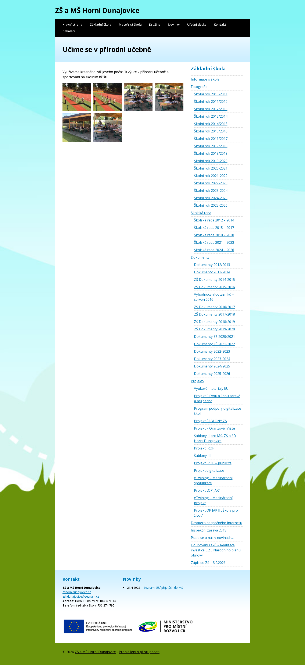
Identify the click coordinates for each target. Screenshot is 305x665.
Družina (155, 24)
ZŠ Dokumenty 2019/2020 (214, 329)
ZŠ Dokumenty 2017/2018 (214, 314)
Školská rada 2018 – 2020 (214, 235)
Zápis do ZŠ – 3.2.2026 (208, 562)
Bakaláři (68, 31)
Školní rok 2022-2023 (210, 183)
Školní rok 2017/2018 (210, 146)
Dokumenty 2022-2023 (212, 351)
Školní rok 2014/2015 (210, 123)
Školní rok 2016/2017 (210, 138)
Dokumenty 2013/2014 (212, 272)
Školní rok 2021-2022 (210, 175)
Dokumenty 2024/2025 (212, 366)
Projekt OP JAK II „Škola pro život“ (216, 513)
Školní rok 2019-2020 (210, 161)
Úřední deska (197, 24)
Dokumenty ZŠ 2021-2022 (214, 344)
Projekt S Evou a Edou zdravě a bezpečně (217, 398)
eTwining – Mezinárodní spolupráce (213, 480)
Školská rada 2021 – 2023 (214, 242)
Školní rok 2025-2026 (210, 205)
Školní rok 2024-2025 (210, 198)
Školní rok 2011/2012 (210, 101)
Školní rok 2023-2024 (210, 190)
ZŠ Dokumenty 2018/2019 (214, 321)
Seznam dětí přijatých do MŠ (163, 588)
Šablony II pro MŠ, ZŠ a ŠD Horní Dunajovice (215, 438)
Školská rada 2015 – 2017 (214, 227)
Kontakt (220, 24)
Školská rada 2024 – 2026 (214, 250)
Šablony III (202, 455)
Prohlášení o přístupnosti (139, 652)
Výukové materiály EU (211, 388)
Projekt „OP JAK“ (207, 490)
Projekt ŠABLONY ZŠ (210, 421)
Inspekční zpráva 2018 (208, 530)
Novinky (174, 24)
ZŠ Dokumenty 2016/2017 (214, 307)
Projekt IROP (204, 448)
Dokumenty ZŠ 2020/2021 (214, 336)
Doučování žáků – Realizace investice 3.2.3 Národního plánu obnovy (216, 550)
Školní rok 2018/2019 (210, 153)
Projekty (197, 381)
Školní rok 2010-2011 (210, 94)
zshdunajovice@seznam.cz (80, 596)
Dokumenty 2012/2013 (212, 264)
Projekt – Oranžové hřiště (214, 428)
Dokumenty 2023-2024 (212, 358)
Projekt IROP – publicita (213, 463)
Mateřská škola (130, 24)
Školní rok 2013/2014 (210, 116)
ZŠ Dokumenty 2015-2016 (214, 287)
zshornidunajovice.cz (76, 592)
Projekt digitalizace (209, 470)
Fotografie (199, 86)
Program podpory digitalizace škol (217, 411)
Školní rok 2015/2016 (210, 131)
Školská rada (201, 212)
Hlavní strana (72, 24)
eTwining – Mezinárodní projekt (213, 500)
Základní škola (100, 24)
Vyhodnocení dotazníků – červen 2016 (214, 297)
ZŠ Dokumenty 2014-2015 (214, 279)
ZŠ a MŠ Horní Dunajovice (97, 10)
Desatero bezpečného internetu (216, 522)
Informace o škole (205, 79)
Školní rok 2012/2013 (210, 109)
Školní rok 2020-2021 (210, 168)
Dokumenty (200, 257)
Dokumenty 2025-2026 (212, 373)
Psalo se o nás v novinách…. (212, 537)
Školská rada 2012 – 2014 (214, 220)
